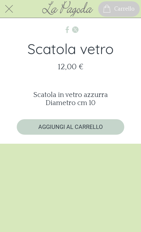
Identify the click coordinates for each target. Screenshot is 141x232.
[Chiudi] (9, 9)
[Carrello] (119, 9)
